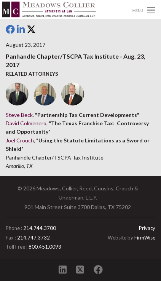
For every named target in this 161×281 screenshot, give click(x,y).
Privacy (147, 228)
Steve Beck (19, 115)
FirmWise (144, 238)
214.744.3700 (39, 228)
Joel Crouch (20, 140)
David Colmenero (26, 123)
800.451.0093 (45, 247)
